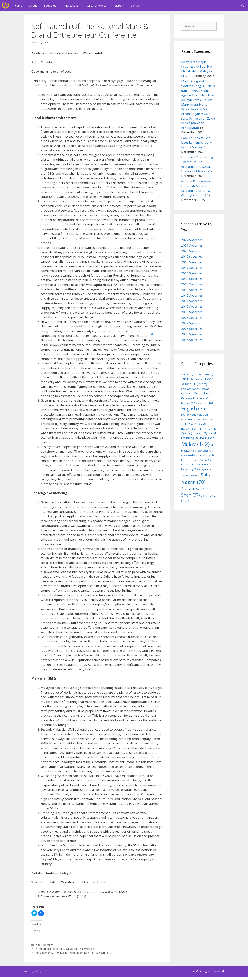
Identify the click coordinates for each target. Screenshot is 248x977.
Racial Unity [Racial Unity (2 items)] (188, 469)
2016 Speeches (191, 273)
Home (18, 5)
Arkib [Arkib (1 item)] (209, 374)
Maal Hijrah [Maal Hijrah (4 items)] (207, 438)
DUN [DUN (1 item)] (188, 398)
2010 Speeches (191, 306)
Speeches (50, 5)
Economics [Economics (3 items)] (201, 398)
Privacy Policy (32, 971)
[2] (152, 334)
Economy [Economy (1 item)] (187, 403)
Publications (71, 5)
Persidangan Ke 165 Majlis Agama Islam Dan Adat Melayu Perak (73, 952)
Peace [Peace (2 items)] (186, 464)
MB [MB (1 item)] (213, 445)
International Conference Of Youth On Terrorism (64, 948)
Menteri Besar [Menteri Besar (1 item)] (202, 451)
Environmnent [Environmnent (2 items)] (190, 414)
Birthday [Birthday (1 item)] (199, 379)
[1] (78, 287)
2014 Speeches (191, 284)
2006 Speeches (191, 329)
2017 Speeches (191, 267)
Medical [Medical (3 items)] (187, 450)
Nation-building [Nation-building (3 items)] (203, 455)
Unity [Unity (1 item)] (185, 501)
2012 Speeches (191, 295)
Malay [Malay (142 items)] (195, 444)
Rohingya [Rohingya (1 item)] (202, 469)
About (33, 5)
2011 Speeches (191, 301)
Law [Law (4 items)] (212, 433)
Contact (135, 5)
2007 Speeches (191, 323)
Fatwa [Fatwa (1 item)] (204, 415)
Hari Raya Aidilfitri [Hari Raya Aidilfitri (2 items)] (195, 424)
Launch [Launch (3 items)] (201, 433)
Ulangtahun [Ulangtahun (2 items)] (208, 495)
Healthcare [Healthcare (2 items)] (188, 428)
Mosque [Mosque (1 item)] (186, 455)
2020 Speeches (191, 251)
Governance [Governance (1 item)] (203, 419)
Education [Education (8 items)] (203, 402)
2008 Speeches (191, 317)
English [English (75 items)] (194, 408)
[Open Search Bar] (242, 5)
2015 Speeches (191, 279)
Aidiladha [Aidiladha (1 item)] (187, 374)
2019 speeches (191, 256)
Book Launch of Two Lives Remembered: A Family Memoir (196, 142)
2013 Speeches (191, 290)
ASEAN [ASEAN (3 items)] (187, 379)
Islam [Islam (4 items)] (202, 428)
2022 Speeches (191, 240)
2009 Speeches (44, 945)
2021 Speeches (191, 245)
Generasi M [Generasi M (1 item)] (188, 419)
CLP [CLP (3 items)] (203, 384)
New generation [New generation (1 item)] (190, 460)
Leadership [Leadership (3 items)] (189, 438)
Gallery (119, 5)
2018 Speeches (191, 262)
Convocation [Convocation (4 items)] (190, 389)
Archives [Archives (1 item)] (199, 374)
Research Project (96, 5)
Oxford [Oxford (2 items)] (205, 460)
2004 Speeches (191, 340)
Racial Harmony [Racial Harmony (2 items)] (201, 464)
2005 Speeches (191, 334)
